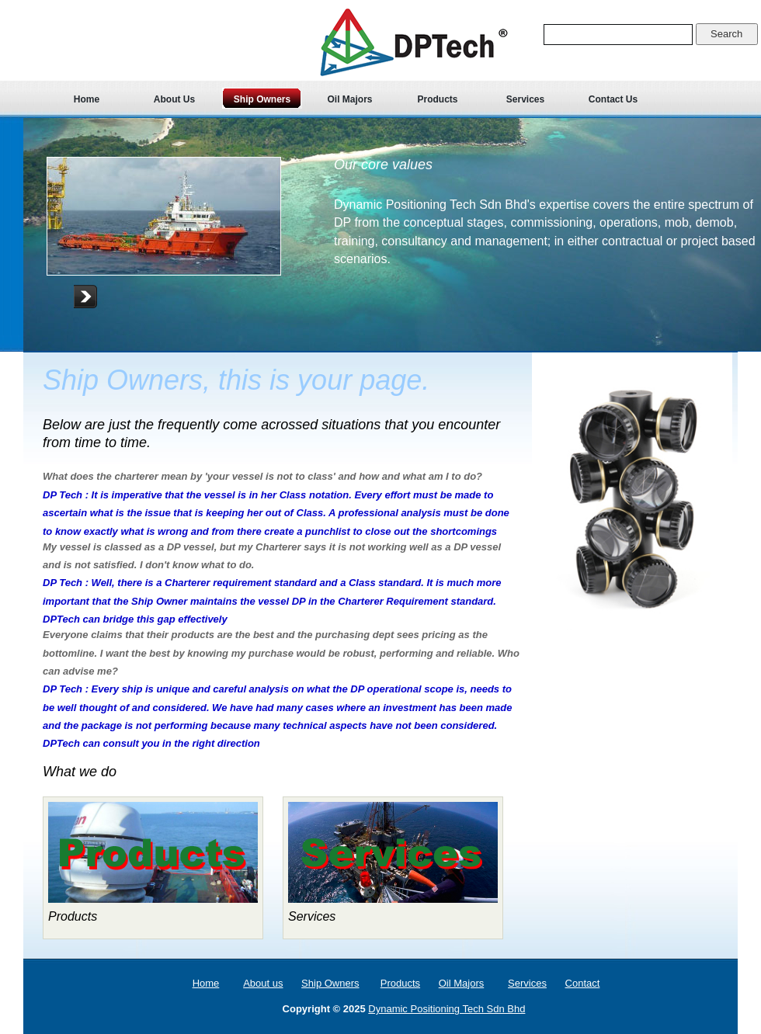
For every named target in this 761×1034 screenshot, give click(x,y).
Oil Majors (349, 99)
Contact (582, 983)
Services (525, 99)
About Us (174, 99)
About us (263, 983)
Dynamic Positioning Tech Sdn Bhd (446, 1009)
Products (437, 99)
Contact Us (613, 99)
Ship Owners (262, 99)
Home (86, 99)
